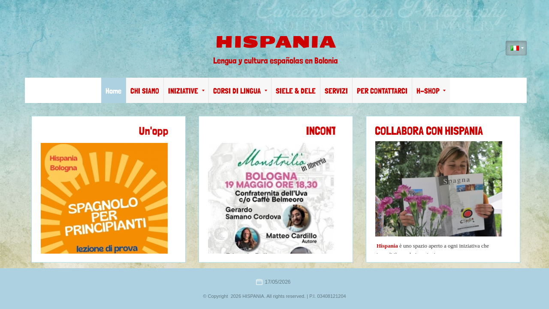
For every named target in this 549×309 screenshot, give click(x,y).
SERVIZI (336, 90)
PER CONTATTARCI (382, 90)
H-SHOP (431, 90)
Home (113, 90)
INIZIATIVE (186, 90)
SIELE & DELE (296, 90)
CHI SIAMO (144, 90)
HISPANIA (275, 42)
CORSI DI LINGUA (240, 90)
